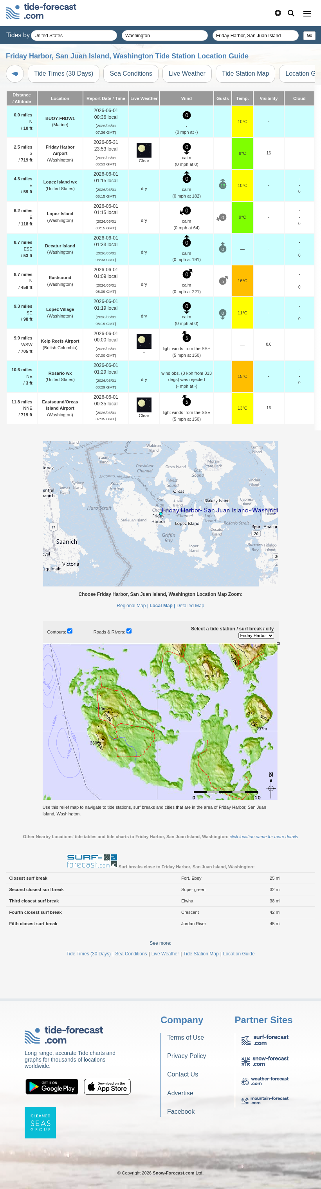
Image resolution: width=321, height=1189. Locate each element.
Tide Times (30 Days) (63, 73)
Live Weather (187, 73)
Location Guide (239, 954)
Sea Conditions (131, 73)
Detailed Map (190, 605)
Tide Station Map (245, 73)
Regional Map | (132, 605)
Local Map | (162, 605)
